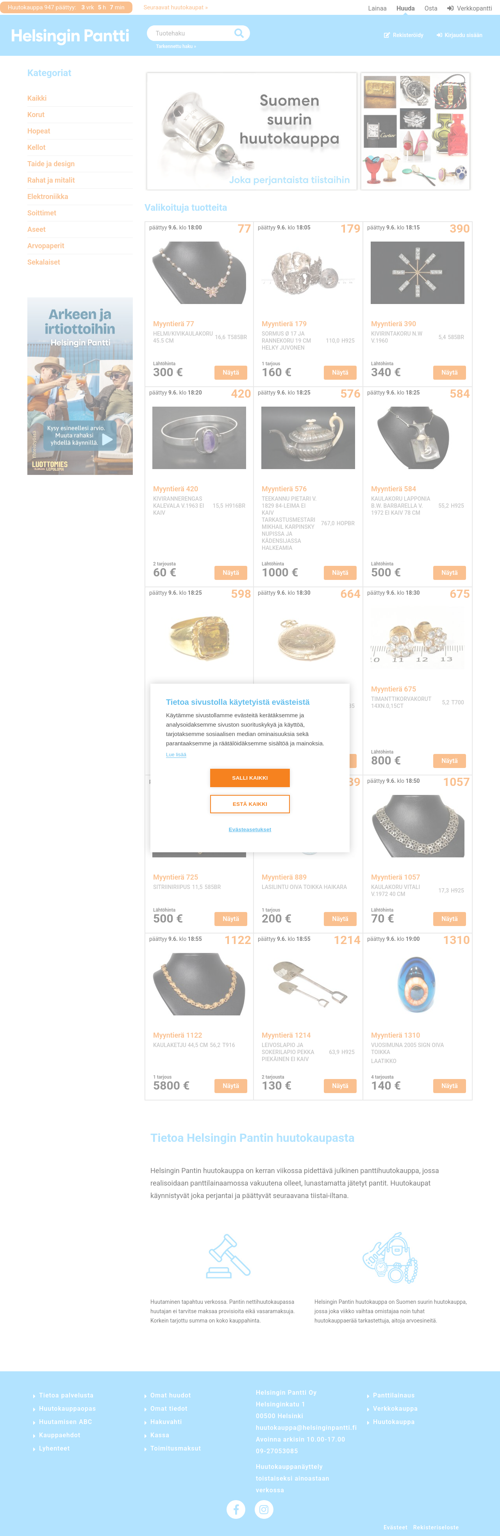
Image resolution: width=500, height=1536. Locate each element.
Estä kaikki (250, 804)
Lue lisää (176, 754)
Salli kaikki (250, 778)
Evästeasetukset (250, 829)
